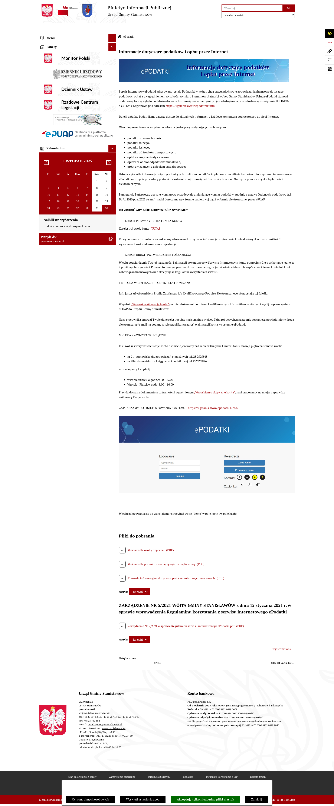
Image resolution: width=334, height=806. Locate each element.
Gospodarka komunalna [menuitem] (56, 162)
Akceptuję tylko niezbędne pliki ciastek (205, 799)
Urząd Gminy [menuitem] (49, 147)
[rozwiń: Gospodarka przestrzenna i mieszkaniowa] (112, 184)
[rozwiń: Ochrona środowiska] (112, 191)
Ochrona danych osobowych (90, 799)
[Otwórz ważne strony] (329, 60)
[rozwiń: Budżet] (112, 154)
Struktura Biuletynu (159, 766)
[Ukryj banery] (112, 355)
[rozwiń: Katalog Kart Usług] (112, 124)
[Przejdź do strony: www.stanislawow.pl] (329, 51)
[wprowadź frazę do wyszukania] (252, 8)
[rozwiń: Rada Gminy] (112, 80)
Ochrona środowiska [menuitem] (54, 192)
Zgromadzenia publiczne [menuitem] (57, 332)
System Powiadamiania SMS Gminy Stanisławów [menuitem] (72, 278)
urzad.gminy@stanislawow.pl (105, 714)
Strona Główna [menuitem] (50, 35)
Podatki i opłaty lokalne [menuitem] (56, 169)
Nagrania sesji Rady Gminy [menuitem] (58, 58)
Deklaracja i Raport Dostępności (106, 778)
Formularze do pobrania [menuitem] (56, 271)
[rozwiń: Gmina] (112, 72)
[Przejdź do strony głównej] (105, 10)
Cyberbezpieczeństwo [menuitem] (55, 308)
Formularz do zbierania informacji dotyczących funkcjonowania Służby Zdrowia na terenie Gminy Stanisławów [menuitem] (73, 319)
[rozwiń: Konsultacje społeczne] (112, 255)
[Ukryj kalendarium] (112, 457)
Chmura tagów (182, 778)
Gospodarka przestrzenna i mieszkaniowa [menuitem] (68, 184)
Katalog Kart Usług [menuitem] (53, 125)
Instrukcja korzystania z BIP (222, 766)
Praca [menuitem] (44, 132)
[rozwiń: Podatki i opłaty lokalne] (112, 169)
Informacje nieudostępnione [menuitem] (59, 233)
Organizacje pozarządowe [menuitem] (57, 214)
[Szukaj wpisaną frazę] (289, 8)
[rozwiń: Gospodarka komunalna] (112, 162)
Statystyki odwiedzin (149, 778)
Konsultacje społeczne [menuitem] (55, 256)
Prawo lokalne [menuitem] (50, 102)
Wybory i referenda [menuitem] (53, 65)
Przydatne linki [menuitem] (50, 263)
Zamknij (256, 799)
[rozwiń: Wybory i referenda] (112, 65)
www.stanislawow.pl (113, 718)
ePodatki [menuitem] (46, 285)
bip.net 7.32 (288, 800)
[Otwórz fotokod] (329, 68)
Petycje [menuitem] (45, 139)
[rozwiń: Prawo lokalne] (112, 102)
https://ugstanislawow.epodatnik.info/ (213, 398)
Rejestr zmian (258, 766)
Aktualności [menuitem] (48, 43)
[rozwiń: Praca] (112, 132)
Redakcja (188, 766)
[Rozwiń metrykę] (139, 581)
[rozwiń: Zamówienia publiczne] (112, 176)
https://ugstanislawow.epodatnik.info (190, 96)
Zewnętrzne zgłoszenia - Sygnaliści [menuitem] (63, 339)
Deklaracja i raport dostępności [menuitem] (61, 300)
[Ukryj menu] (112, 28)
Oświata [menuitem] (46, 199)
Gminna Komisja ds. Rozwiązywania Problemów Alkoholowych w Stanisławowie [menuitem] (72, 224)
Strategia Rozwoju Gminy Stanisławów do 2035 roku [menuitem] (74, 117)
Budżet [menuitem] (45, 154)
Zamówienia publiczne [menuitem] (56, 177)
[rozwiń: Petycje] (112, 139)
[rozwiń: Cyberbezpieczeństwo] (112, 308)
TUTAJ (155, 218)
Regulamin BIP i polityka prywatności (224, 778)
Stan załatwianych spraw (82, 766)
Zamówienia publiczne (122, 766)
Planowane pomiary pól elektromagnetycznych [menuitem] (71, 347)
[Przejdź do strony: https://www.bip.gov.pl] (329, 42)
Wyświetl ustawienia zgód (143, 799)
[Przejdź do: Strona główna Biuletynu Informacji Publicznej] (119, 27)
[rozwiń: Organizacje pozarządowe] (112, 214)
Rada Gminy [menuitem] (49, 80)
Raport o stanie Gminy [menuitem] (55, 110)
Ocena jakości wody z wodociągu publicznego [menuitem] (70, 207)
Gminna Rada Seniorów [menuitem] (56, 87)
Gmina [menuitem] (45, 72)
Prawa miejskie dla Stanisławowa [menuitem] (62, 50)
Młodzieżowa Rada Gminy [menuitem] (58, 95)
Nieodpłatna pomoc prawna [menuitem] (59, 248)
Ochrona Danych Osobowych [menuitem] (60, 293)
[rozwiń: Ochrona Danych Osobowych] (112, 293)
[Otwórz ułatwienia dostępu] (329, 33)
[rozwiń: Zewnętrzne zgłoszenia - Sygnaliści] (112, 339)
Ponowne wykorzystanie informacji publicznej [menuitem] (71, 241)
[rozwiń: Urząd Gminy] (112, 147)
